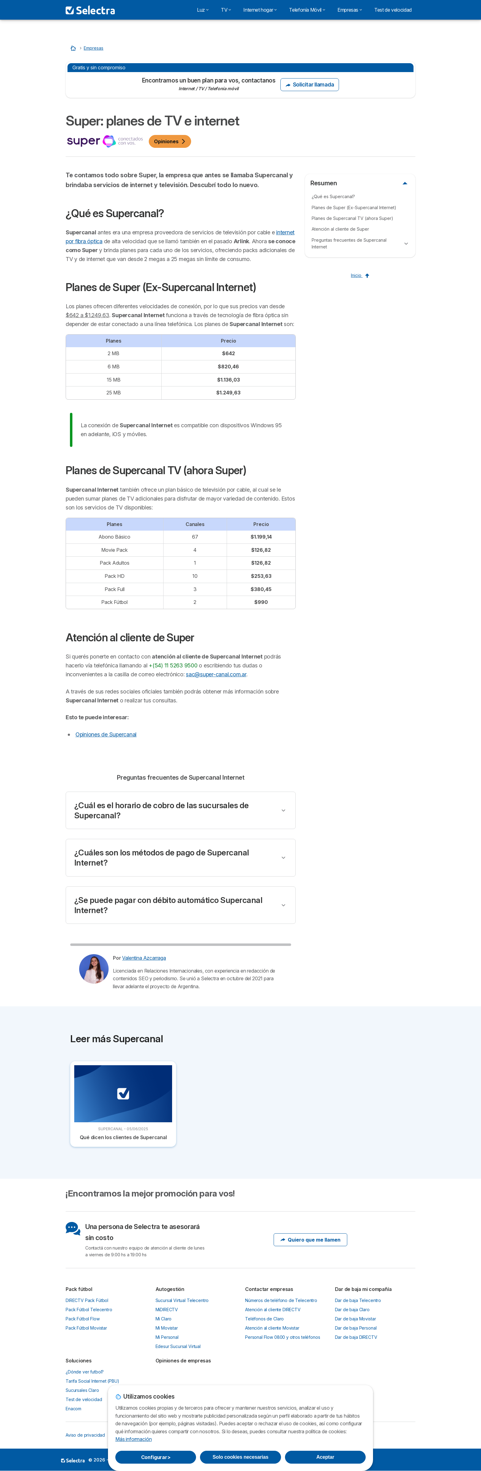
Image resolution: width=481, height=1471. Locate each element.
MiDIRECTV (167, 1309)
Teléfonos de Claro (264, 1318)
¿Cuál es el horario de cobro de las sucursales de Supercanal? (161, 810)
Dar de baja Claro (352, 1309)
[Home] (74, 48)
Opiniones (170, 141)
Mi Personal (167, 1337)
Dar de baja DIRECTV (356, 1337)
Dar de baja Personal (356, 1328)
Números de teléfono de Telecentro (281, 1300)
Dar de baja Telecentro (358, 1300)
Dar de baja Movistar (355, 1318)
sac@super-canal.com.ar (216, 674)
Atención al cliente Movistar (272, 1328)
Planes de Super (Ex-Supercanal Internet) (354, 207)
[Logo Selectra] (90, 9)
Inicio (360, 275)
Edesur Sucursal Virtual (178, 1346)
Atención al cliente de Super (340, 229)
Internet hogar (260, 10)
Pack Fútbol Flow (83, 1318)
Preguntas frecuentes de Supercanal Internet (349, 243)
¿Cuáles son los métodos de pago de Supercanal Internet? (161, 857)
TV (226, 10)
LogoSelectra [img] (73, 1460)
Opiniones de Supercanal (106, 734)
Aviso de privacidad (85, 1435)
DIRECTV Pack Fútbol (87, 1300)
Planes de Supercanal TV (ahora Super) (352, 218)
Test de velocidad (393, 10)
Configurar (156, 1457)
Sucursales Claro (82, 1390)
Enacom (73, 1408)
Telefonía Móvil (307, 10)
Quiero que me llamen (310, 1240)
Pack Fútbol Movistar (86, 1328)
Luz (203, 10)
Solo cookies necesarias (240, 1457)
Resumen (323, 183)
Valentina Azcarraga (144, 958)
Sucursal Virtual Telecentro (182, 1300)
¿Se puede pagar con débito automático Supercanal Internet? (168, 905)
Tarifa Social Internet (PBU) (92, 1381)
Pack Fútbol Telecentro (89, 1309)
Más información (133, 1439)
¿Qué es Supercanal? (333, 196)
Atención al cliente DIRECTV (273, 1309)
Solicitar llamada (310, 84)
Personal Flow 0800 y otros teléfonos (282, 1337)
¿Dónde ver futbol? (85, 1371)
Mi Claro (164, 1318)
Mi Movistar (167, 1328)
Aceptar (325, 1457)
